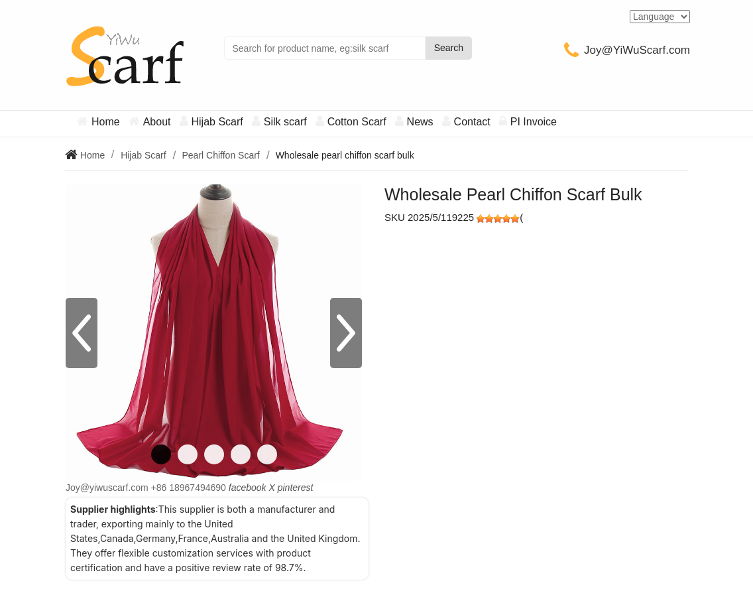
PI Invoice (533, 121)
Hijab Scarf (217, 121)
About (157, 121)
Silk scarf (285, 121)
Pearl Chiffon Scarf (220, 155)
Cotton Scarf (356, 121)
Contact (472, 121)
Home (105, 121)
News (420, 121)
